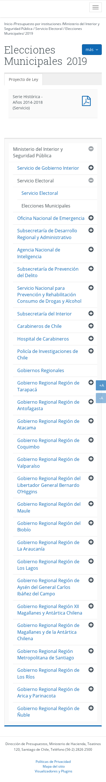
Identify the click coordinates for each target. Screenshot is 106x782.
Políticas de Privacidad (53, 761)
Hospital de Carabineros (43, 339)
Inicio (8, 23)
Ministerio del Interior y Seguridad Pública (38, 152)
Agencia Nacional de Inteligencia (38, 253)
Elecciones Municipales (45, 206)
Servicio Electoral (48, 28)
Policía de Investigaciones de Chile (47, 354)
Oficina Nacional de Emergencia (51, 218)
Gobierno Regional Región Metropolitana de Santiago (45, 654)
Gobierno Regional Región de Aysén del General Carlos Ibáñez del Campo (48, 587)
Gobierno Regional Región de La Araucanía (48, 545)
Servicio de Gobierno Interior (48, 168)
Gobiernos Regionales (40, 370)
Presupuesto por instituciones (37, 23)
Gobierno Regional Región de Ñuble (48, 711)
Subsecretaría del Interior (44, 314)
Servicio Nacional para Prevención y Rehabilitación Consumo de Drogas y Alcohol (49, 294)
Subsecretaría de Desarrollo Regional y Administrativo (47, 233)
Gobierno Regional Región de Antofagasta (48, 405)
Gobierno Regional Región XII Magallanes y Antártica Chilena (49, 609)
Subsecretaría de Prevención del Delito (48, 272)
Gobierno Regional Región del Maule (49, 507)
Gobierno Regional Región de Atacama (48, 424)
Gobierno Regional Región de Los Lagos (48, 564)
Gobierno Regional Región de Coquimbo (48, 443)
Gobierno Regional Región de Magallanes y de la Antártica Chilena (48, 632)
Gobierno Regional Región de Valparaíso (48, 462)
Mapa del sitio (54, 766)
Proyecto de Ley (23, 79)
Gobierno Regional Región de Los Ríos (48, 673)
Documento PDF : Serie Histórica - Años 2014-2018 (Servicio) (87, 100)
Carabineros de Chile (39, 326)
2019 (29, 33)
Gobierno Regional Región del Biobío (49, 526)
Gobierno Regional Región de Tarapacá (48, 386)
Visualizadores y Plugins (53, 771)
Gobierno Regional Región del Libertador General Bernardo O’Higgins (49, 485)
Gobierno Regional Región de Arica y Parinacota (48, 692)
